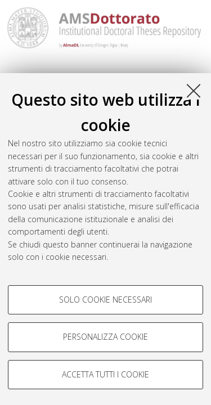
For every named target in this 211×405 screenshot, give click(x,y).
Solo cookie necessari (105, 299)
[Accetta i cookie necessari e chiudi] (194, 91)
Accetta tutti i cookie (105, 374)
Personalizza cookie (105, 336)
